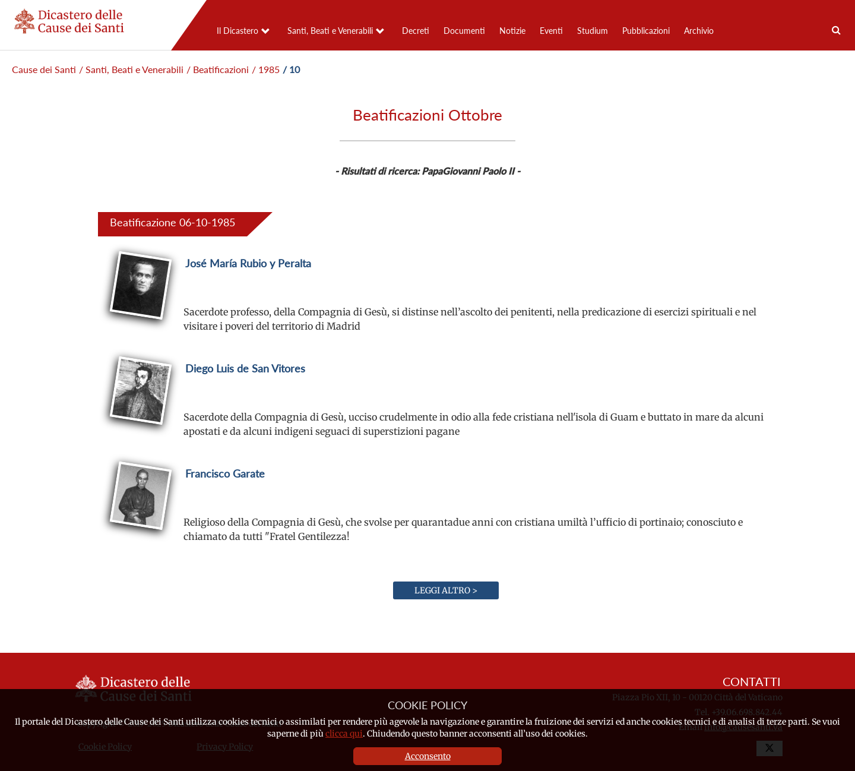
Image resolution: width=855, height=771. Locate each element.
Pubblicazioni (646, 31)
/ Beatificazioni (217, 69)
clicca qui (344, 733)
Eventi (551, 31)
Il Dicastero (237, 31)
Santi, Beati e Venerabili (330, 31)
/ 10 (291, 69)
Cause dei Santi (44, 69)
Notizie (512, 31)
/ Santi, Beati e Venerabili (131, 69)
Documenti (464, 31)
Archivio (699, 31)
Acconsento (428, 756)
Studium (592, 31)
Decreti (415, 31)
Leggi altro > (445, 590)
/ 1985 (266, 69)
